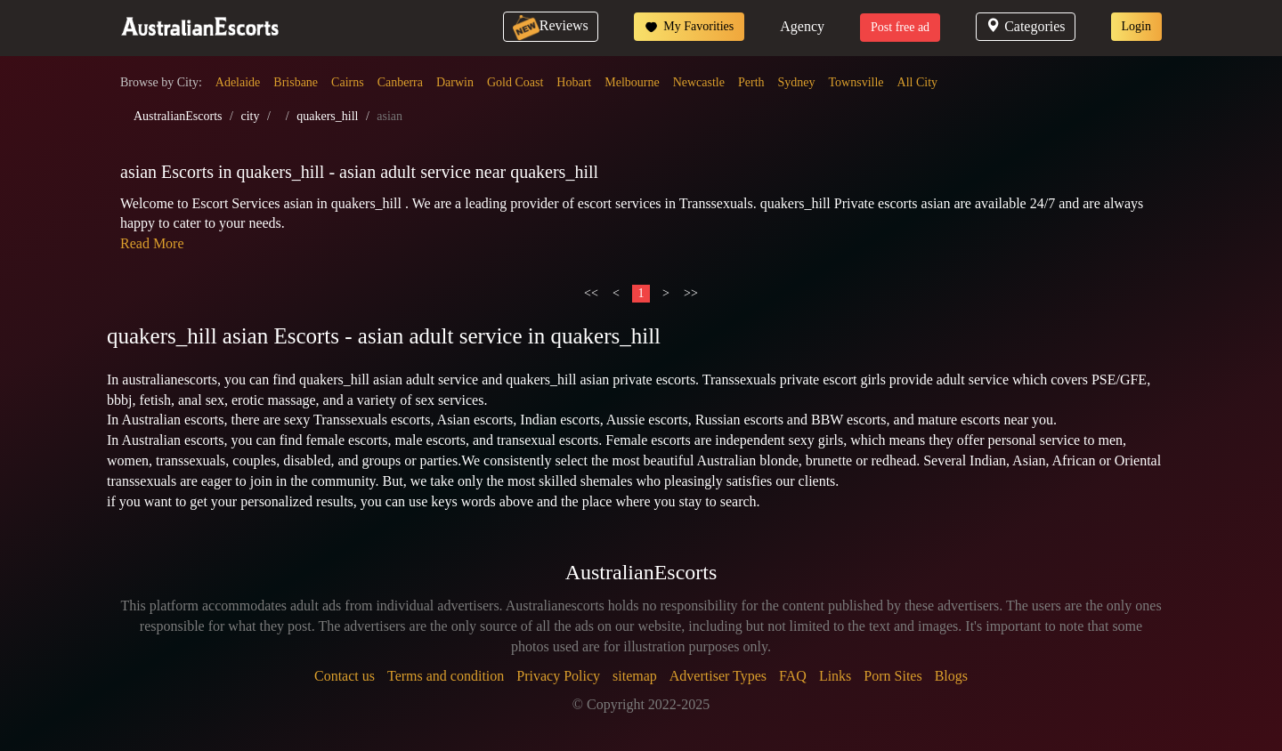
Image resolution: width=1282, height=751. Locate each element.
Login (1136, 26)
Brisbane (295, 82)
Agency (802, 26)
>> (691, 293)
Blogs (951, 675)
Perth (751, 82)
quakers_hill (327, 116)
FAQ (793, 675)
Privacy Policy (558, 675)
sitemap (635, 675)
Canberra (400, 82)
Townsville (856, 82)
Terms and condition (445, 675)
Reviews (550, 25)
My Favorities (689, 27)
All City (917, 82)
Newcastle (699, 82)
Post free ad (900, 27)
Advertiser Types (718, 675)
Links (835, 675)
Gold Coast (515, 82)
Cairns (347, 82)
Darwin (455, 82)
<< (591, 293)
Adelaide (238, 82)
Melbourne (631, 82)
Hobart (573, 82)
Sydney (796, 82)
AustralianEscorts (178, 116)
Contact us (344, 675)
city (249, 116)
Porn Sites (892, 675)
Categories (1025, 26)
